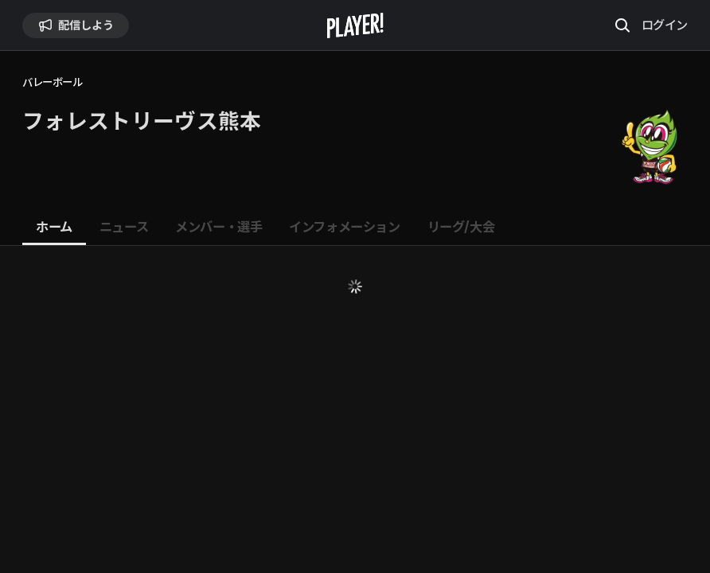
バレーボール (52, 82)
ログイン (665, 25)
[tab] (54, 227)
